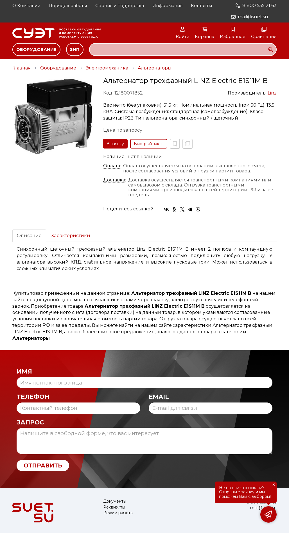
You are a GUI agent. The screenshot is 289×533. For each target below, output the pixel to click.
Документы (114, 501)
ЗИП (75, 49)
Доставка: (114, 180)
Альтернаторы (154, 68)
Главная (21, 68)
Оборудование (36, 49)
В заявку (115, 143)
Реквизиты (114, 507)
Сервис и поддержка (119, 5)
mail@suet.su (253, 16)
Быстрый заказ (149, 143)
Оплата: (112, 165)
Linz (272, 93)
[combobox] (183, 49)
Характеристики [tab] (70, 235)
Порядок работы (68, 5)
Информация (167, 5)
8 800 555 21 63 (259, 5)
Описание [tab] (29, 235)
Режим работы (118, 513)
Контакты (201, 5)
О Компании (26, 5)
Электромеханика (107, 68)
